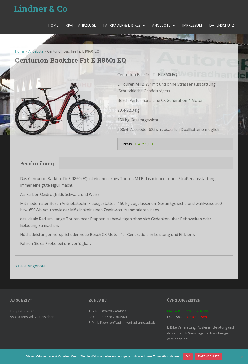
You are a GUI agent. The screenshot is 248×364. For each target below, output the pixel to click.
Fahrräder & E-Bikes (121, 25)
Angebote (161, 25)
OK (188, 356)
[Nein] (242, 356)
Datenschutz (221, 25)
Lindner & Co (40, 8)
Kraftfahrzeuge (81, 25)
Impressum (192, 25)
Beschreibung (37, 163)
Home (53, 25)
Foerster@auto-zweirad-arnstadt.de (128, 322)
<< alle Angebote (30, 266)
